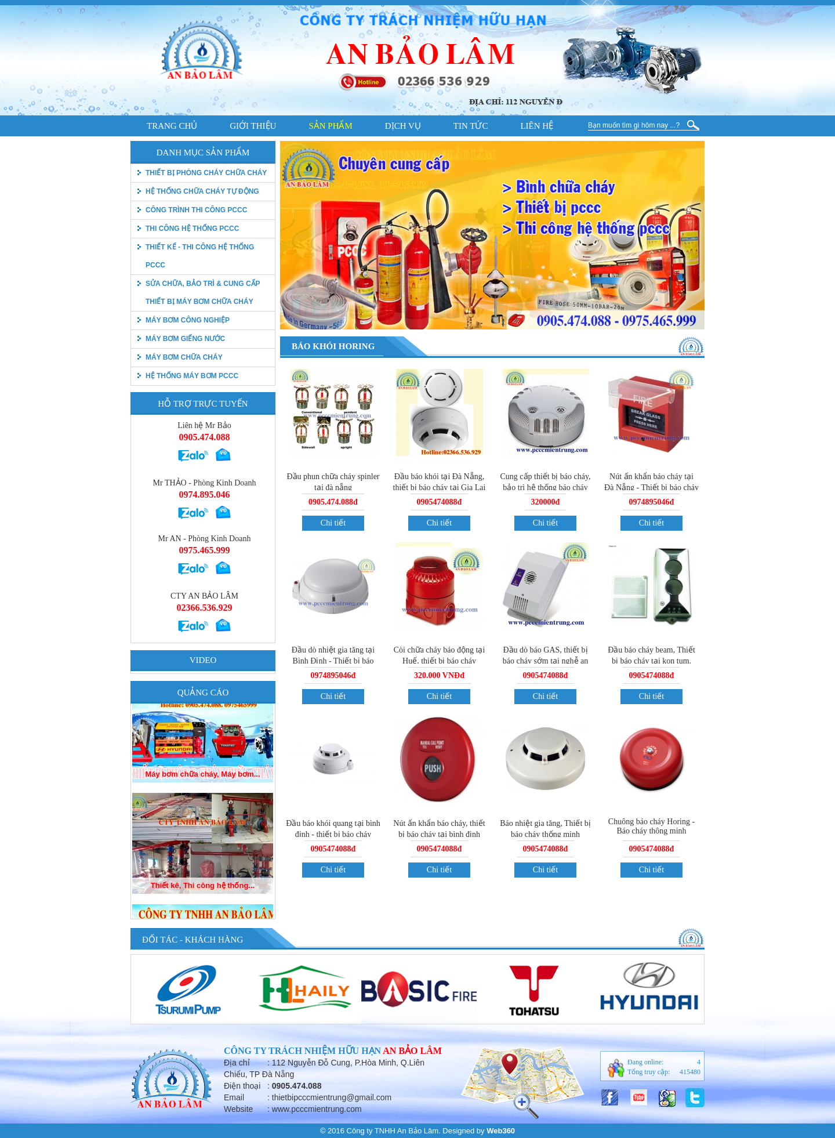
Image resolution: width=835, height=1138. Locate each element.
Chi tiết (333, 523)
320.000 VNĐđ (439, 675)
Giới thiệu (253, 126)
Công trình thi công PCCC (196, 210)
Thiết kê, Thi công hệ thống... (203, 908)
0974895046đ (651, 502)
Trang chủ (172, 126)
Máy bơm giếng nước (185, 339)
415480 (690, 1072)
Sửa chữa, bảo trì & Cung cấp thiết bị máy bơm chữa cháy (203, 293)
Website (238, 1109)
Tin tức (470, 126)
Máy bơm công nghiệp (188, 320)
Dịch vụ (403, 126)
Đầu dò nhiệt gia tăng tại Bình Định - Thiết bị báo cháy (333, 660)
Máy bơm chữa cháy (184, 357)
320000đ (545, 502)
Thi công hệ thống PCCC (192, 228)
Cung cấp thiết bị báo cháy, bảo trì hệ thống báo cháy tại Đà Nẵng (545, 487)
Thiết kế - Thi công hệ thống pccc (200, 256)
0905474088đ (439, 502)
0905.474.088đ (333, 502)
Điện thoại (242, 1085)
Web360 (501, 1130)
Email (234, 1097)
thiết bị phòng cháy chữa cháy (206, 173)
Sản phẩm (330, 126)
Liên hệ (536, 126)
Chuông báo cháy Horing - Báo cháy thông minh (651, 826)
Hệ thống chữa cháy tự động (202, 191)
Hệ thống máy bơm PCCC (192, 376)
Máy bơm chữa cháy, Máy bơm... (202, 797)
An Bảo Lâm (412, 1051)
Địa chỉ (237, 1062)
